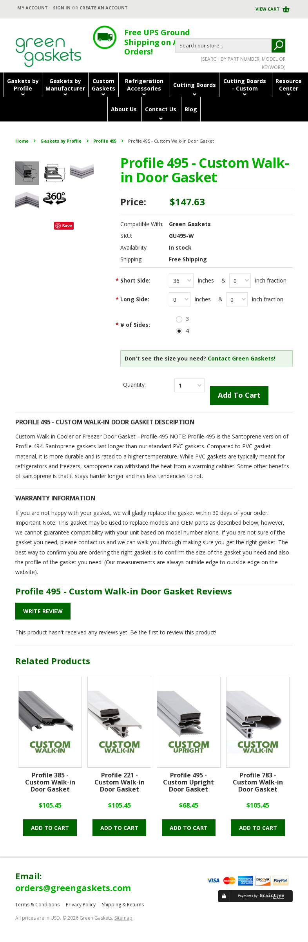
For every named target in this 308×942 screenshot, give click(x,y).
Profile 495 (104, 141)
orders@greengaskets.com (73, 887)
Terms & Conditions (37, 904)
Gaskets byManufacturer (65, 84)
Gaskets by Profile (61, 141)
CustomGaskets (103, 84)
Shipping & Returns (123, 904)
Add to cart (50, 827)
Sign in (62, 8)
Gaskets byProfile (23, 84)
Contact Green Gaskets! (241, 358)
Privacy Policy (81, 904)
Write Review (43, 611)
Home (22, 141)
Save (67, 225)
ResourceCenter (288, 84)
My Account (32, 8)
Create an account (104, 8)
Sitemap (123, 918)
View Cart (268, 9)
